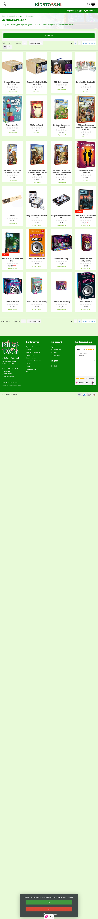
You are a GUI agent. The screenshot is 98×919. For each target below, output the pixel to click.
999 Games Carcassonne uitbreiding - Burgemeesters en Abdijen (86, 127)
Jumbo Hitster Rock (12, 302)
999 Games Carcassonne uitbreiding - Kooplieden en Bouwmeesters (61, 172)
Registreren (70, 11)
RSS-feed (28, 372)
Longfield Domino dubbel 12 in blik (36, 217)
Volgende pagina (89, 43)
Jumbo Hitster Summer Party (37, 302)
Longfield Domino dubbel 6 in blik (61, 217)
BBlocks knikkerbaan (61, 82)
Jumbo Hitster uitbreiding (61, 302)
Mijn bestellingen (56, 349)
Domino (12, 216)
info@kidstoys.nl (9, 376)
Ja (49, 902)
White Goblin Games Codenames (86, 171)
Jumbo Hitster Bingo (61, 259)
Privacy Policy (30, 355)
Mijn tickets (54, 352)
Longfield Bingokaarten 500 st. (85, 83)
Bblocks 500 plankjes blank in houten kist (37, 83)
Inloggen (79, 11)
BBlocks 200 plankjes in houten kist (12, 83)
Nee (48, 909)
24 (25, 43)
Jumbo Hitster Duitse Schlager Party (85, 260)
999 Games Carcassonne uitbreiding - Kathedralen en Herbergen (36, 172)
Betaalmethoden (31, 358)
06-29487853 (91, 11)
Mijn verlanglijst (55, 355)
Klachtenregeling (31, 369)
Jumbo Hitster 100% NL (37, 259)
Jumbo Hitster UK (86, 302)
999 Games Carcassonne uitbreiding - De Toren (12, 171)
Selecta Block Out (12, 125)
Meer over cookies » (50, 914)
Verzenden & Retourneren (33, 361)
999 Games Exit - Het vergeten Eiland (12, 260)
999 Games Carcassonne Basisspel (61, 126)
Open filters (49, 36)
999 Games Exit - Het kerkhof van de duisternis (86, 217)
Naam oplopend (36, 43)
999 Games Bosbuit (36, 125)
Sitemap (28, 366)
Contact (28, 363)
